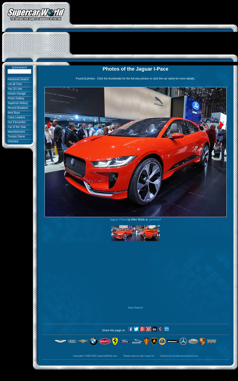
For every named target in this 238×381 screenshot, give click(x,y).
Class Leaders (15, 117)
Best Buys (13, 112)
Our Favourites (16, 122)
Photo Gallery (15, 98)
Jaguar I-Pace (118, 219)
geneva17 (155, 219)
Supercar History (17, 103)
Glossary (12, 141)
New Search (135, 307)
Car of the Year (16, 127)
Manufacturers (15, 131)
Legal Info (149, 356)
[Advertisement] (154, 33)
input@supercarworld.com (184, 356)
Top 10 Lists (14, 88)
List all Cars (14, 84)
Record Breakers (17, 107)
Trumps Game (15, 136)
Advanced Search (17, 79)
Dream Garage (16, 93)
